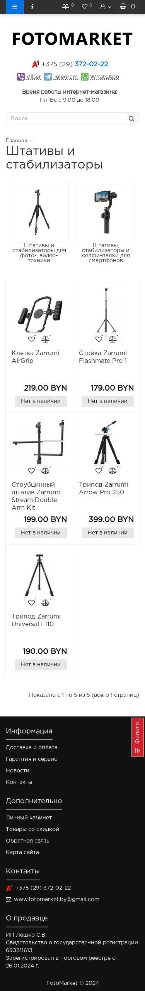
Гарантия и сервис (31, 759)
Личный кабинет (29, 818)
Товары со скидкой (32, 829)
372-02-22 (74, 64)
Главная (16, 141)
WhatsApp (104, 77)
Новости (17, 771)
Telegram (65, 77)
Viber (33, 77)
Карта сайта (22, 852)
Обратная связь (27, 841)
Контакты (19, 782)
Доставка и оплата (32, 747)
